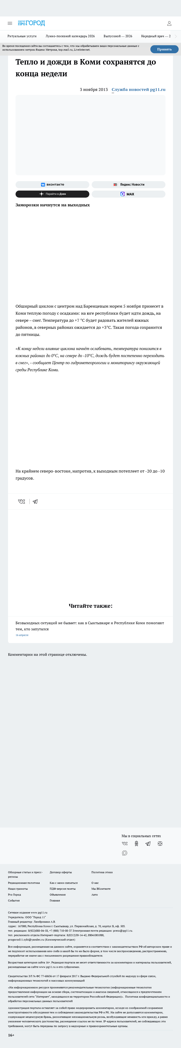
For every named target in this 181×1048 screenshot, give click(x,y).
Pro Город (14, 894)
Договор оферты (61, 872)
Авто (94, 894)
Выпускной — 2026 (118, 36)
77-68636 (46, 976)
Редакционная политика (24, 883)
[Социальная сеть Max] (128, 194)
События (14, 900)
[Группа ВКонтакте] (52, 184)
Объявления (58, 894)
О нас (95, 883)
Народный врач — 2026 (158, 36)
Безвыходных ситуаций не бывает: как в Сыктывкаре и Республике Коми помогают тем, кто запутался (90, 629)
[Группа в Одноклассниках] (136, 843)
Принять (164, 49)
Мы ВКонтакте (101, 888)
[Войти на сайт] (169, 23)
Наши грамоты (18, 888)
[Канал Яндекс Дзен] (52, 194)
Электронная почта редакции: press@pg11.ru (102, 930)
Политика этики (102, 872)
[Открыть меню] (10, 23)
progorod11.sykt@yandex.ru (26, 939)
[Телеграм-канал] (148, 843)
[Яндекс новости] (128, 184)
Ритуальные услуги (22, 36)
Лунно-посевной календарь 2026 (70, 36)
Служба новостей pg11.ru (138, 89)
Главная (55, 900)
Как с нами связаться (64, 883)
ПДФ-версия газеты (63, 888)
